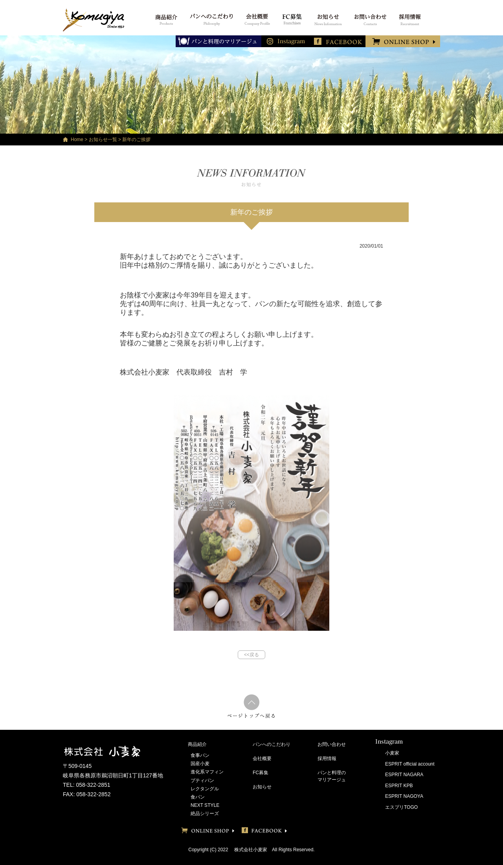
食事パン (200, 755)
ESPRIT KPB (399, 785)
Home (77, 139)
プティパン (202, 780)
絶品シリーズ (205, 813)
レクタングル (205, 789)
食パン (198, 797)
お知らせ (262, 787)
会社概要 (262, 758)
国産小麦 (200, 763)
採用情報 (327, 758)
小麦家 (392, 753)
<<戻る (251, 654)
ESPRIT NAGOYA (404, 796)
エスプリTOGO (401, 807)
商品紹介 (197, 744)
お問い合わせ (332, 744)
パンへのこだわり (271, 744)
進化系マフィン (207, 772)
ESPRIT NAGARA (404, 774)
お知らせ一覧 (103, 139)
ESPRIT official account (410, 764)
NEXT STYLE (205, 805)
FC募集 (260, 772)
